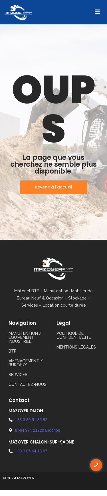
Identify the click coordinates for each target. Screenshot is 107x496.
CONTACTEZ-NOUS (28, 384)
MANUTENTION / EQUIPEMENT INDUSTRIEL (25, 337)
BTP (13, 351)
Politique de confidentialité (73, 335)
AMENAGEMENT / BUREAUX (26, 363)
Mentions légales (76, 347)
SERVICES (18, 374)
